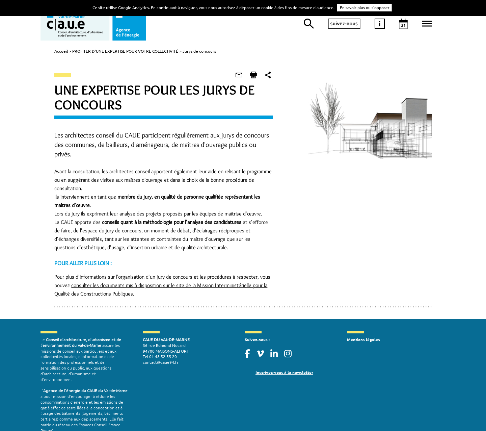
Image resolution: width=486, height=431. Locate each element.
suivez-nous (344, 24)
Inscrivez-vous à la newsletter (284, 356)
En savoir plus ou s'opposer (364, 7)
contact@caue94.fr (161, 346)
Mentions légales (363, 323)
